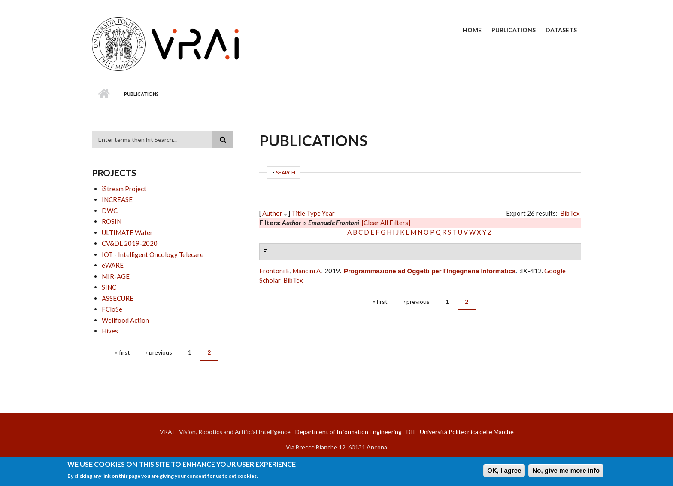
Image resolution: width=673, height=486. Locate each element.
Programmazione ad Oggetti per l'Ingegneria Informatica (429, 271)
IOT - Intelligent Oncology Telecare (152, 254)
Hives (110, 331)
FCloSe (112, 309)
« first (122, 352)
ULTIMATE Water (127, 232)
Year (328, 213)
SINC (109, 287)
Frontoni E (274, 271)
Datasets (561, 30)
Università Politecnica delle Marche (467, 431)
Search (285, 172)
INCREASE (117, 199)
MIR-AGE (116, 276)
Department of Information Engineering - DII (355, 431)
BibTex (570, 213)
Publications (513, 30)
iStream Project (124, 189)
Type (313, 213)
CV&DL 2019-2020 (130, 243)
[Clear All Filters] (386, 222)
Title (298, 213)
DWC (110, 210)
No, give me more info (566, 472)
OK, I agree (504, 472)
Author (272, 213)
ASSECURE (117, 298)
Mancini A (306, 271)
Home (472, 30)
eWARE (113, 265)
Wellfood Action (125, 320)
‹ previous (159, 352)
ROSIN (111, 221)
